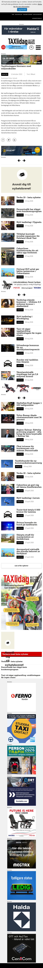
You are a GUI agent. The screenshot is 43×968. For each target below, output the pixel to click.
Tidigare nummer (27, 14)
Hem (13, 14)
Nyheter (4, 74)
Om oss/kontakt (37, 14)
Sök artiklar (18, 14)
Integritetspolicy (37, 18)
